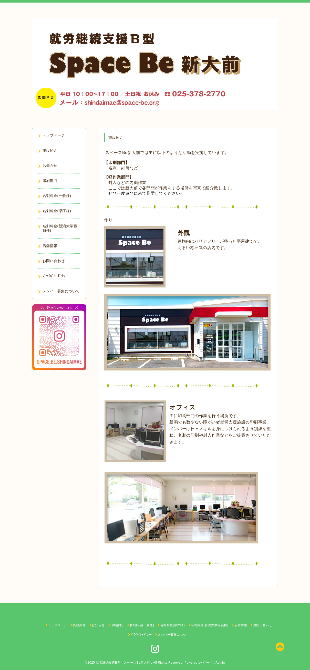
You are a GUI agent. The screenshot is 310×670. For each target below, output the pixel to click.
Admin (220, 662)
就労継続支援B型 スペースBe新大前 (123, 662)
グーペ (208, 662)
